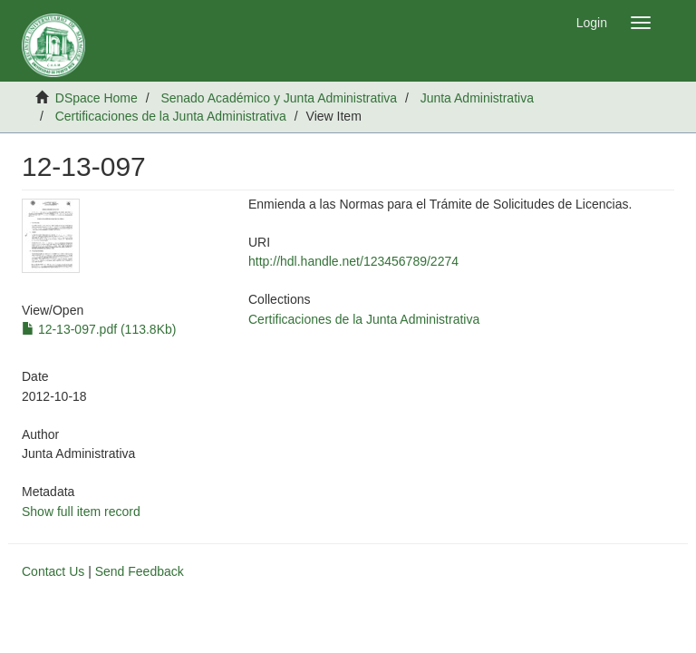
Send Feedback (139, 571)
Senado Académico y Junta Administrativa (278, 98)
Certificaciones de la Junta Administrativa (170, 116)
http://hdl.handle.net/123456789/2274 (353, 261)
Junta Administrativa (477, 98)
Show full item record (81, 511)
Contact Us (53, 571)
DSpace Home (96, 98)
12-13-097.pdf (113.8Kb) (99, 329)
